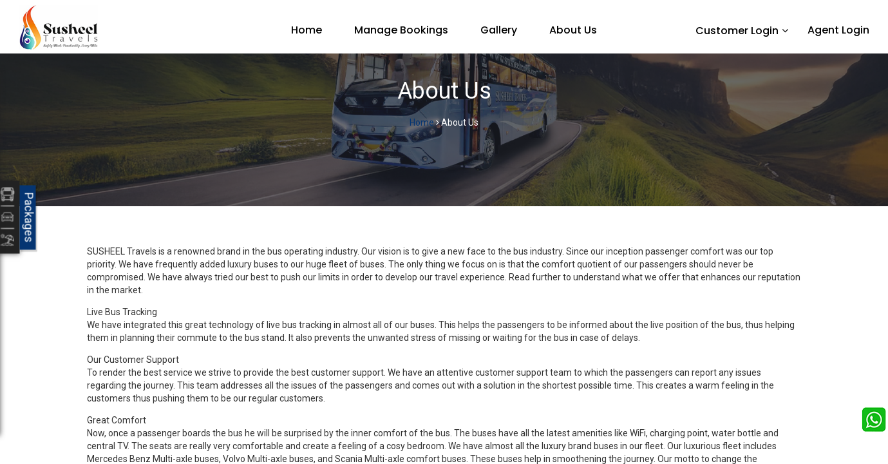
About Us (573, 30)
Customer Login (737, 30)
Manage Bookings (401, 30)
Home (306, 30)
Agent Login (838, 30)
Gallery (498, 30)
